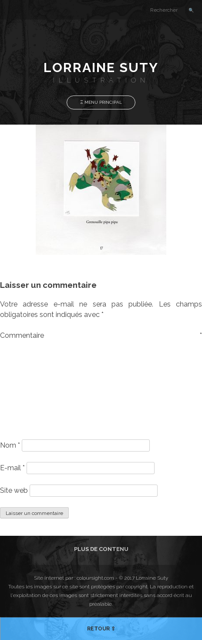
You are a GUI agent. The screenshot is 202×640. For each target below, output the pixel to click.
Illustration (101, 80)
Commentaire (101, 335)
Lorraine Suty (101, 67)
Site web (14, 490)
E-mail (12, 468)
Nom (10, 445)
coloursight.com (95, 578)
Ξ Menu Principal (101, 102)
